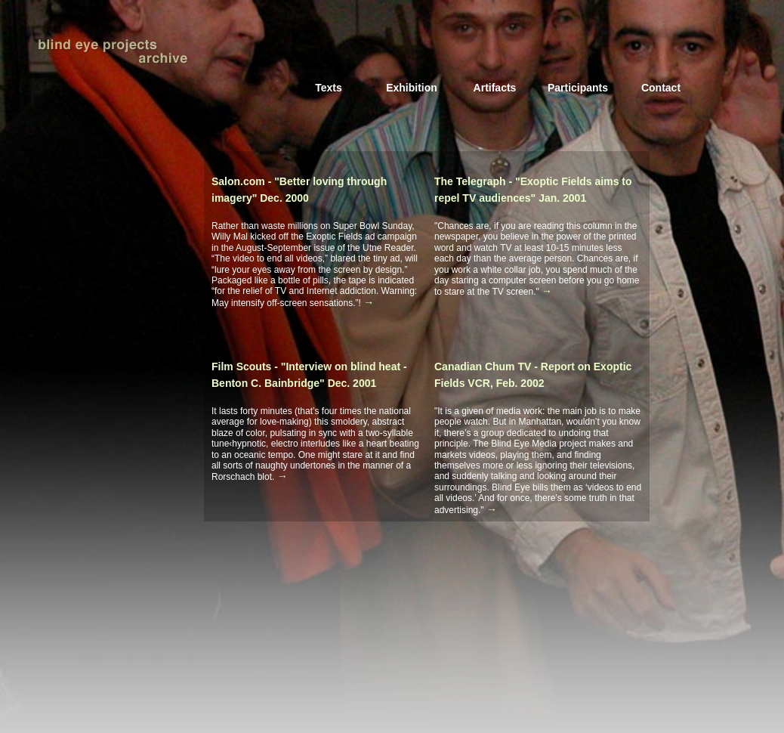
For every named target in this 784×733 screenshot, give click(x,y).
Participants (578, 88)
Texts (328, 88)
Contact (661, 88)
